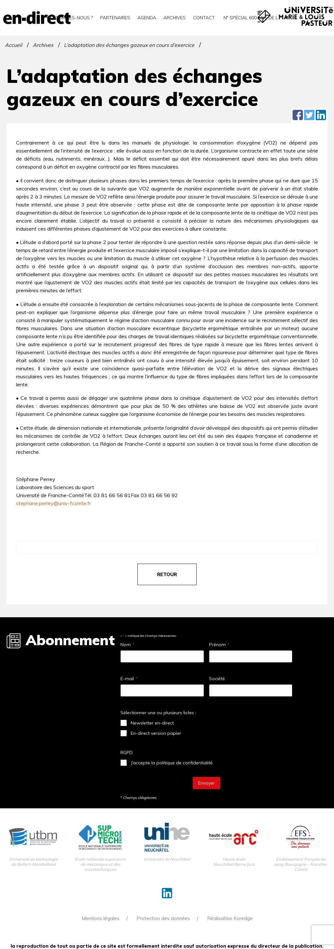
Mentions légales (100, 918)
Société (217, 678)
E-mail (128, 678)
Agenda (146, 18)
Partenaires (115, 18)
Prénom (219, 644)
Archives (174, 18)
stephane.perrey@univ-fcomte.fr (53, 503)
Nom (127, 644)
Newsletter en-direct (152, 723)
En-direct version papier (156, 733)
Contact (204, 18)
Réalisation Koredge (230, 918)
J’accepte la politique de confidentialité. (172, 763)
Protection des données (163, 918)
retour (167, 574)
